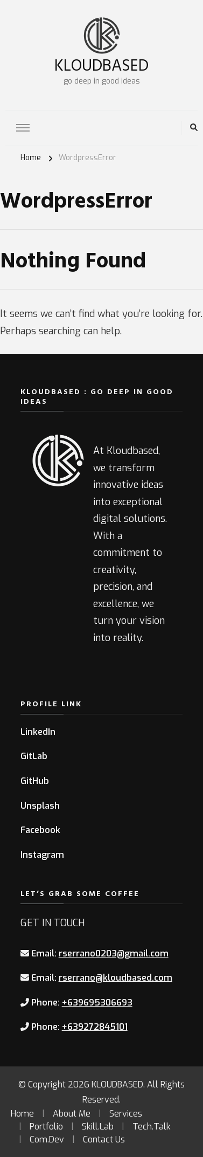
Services (125, 1113)
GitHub (34, 781)
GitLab (33, 756)
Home (22, 1113)
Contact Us (104, 1139)
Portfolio (46, 1126)
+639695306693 (97, 1002)
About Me (71, 1113)
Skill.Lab (98, 1126)
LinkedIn (37, 732)
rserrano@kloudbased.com (115, 977)
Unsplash (40, 805)
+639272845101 (95, 1026)
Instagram (42, 854)
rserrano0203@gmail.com (114, 953)
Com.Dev (47, 1139)
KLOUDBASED (101, 64)
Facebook (40, 830)
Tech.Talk (151, 1126)
